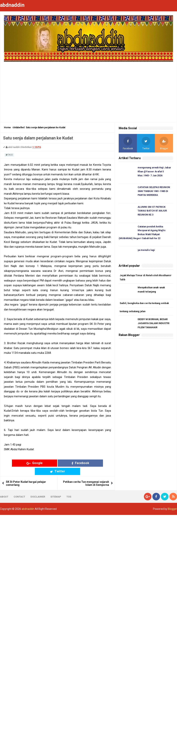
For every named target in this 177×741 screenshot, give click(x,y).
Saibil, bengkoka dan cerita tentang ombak (145, 304)
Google (29, 463)
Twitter (86, 463)
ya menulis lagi (147, 251)
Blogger (172, 500)
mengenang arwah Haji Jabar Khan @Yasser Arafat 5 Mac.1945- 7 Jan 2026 (155, 171)
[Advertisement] (88, 90)
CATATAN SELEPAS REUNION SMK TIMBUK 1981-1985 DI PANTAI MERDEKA (154, 191)
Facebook (57, 463)
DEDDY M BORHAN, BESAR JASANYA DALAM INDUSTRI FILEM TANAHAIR (154, 324)
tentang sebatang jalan (133, 312)
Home (7, 127)
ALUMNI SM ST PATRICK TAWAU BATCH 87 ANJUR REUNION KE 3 (152, 211)
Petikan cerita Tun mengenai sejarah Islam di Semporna (86, 475)
